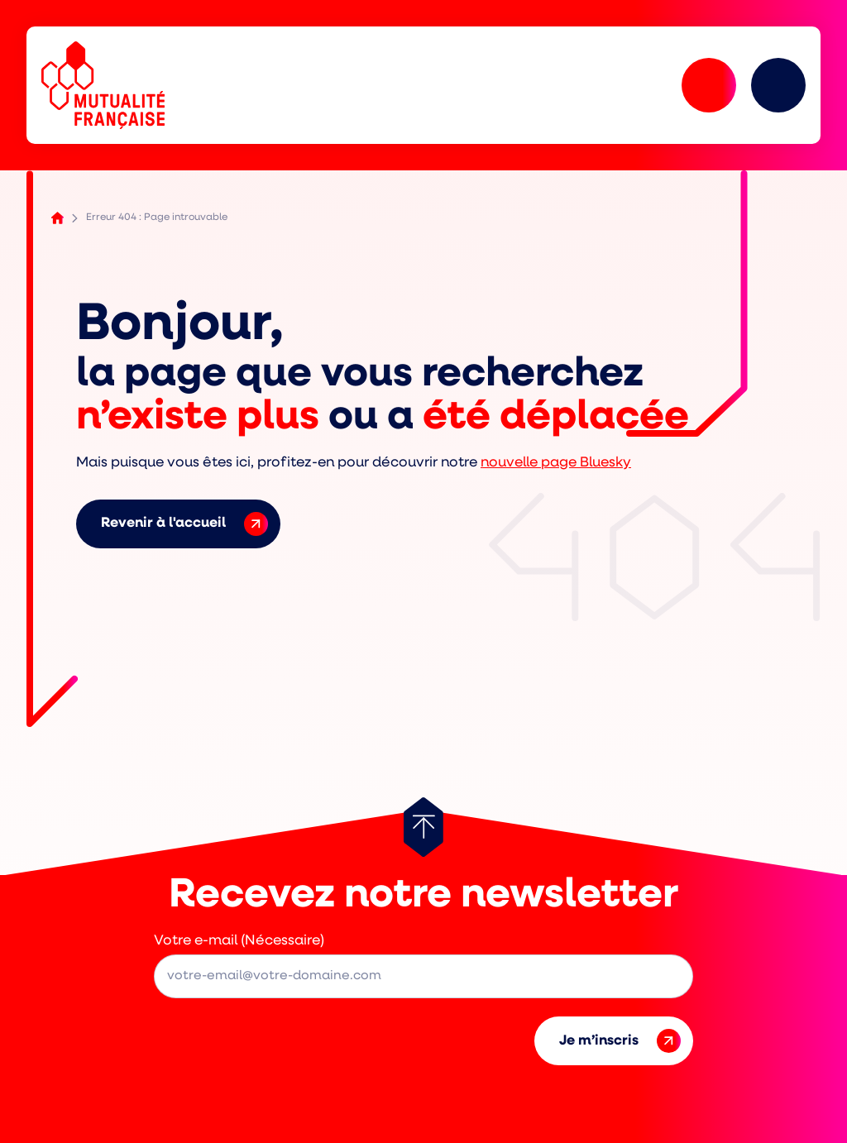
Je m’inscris (620, 1041)
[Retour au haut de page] (423, 827)
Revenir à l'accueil (184, 524)
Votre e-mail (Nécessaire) (239, 941)
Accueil (57, 218)
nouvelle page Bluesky (556, 463)
